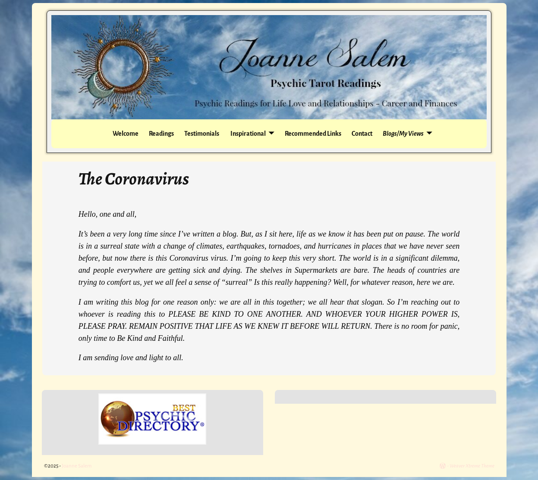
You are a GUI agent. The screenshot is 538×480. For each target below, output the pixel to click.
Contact (362, 133)
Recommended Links (313, 133)
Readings (161, 133)
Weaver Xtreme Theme (472, 466)
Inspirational (248, 133)
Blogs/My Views (403, 133)
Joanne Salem (76, 466)
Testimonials (201, 133)
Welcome (125, 133)
